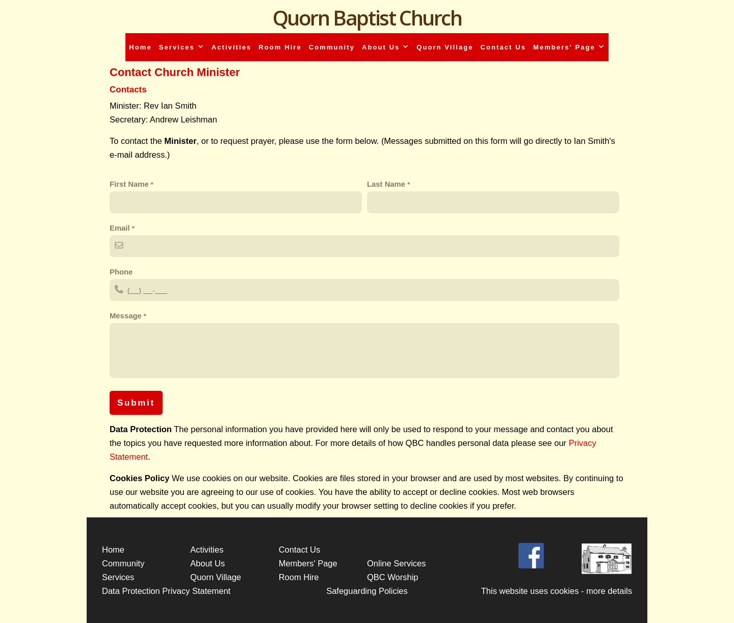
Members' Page (569, 47)
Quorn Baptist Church (367, 18)
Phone (121, 272)
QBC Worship (392, 577)
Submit (136, 403)
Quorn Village (444, 47)
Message (127, 316)
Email (121, 228)
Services (181, 47)
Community (332, 47)
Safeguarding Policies (367, 590)
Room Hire (279, 47)
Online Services (396, 563)
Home (140, 47)
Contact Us (503, 47)
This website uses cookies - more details (556, 590)
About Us (385, 47)
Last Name (387, 184)
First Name (129, 184)
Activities (232, 47)
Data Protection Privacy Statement (166, 590)
